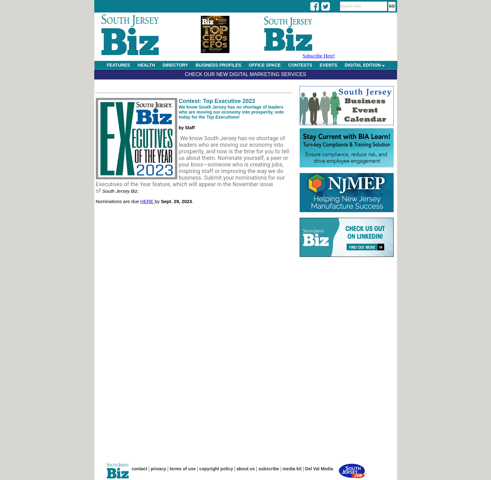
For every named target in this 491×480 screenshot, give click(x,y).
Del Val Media (319, 468)
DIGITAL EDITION (365, 65)
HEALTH (146, 65)
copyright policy (216, 468)
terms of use (183, 468)
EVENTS (328, 65)
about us (246, 468)
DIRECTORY (175, 65)
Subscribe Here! (318, 56)
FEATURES (118, 65)
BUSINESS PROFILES (218, 65)
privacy (158, 468)
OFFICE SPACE (265, 65)
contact (139, 468)
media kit (292, 468)
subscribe (268, 468)
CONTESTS (300, 65)
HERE (147, 201)
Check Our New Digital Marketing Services (245, 74)
